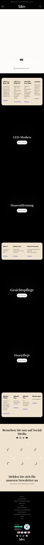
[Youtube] (27, 438)
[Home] (22, 6)
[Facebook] (17, 438)
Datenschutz (22, 503)
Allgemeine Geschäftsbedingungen (22, 501)
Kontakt (22, 516)
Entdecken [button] (5, 100)
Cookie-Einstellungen (22, 507)
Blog (22, 518)
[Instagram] (20, 438)
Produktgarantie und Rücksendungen (22, 514)
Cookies (22, 505)
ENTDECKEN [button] (17, 101)
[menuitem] (22, 496)
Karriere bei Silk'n (22, 499)
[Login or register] (40, 6)
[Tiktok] (23, 438)
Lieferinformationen (22, 512)
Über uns (22, 496)
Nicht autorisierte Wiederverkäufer (22, 510)
